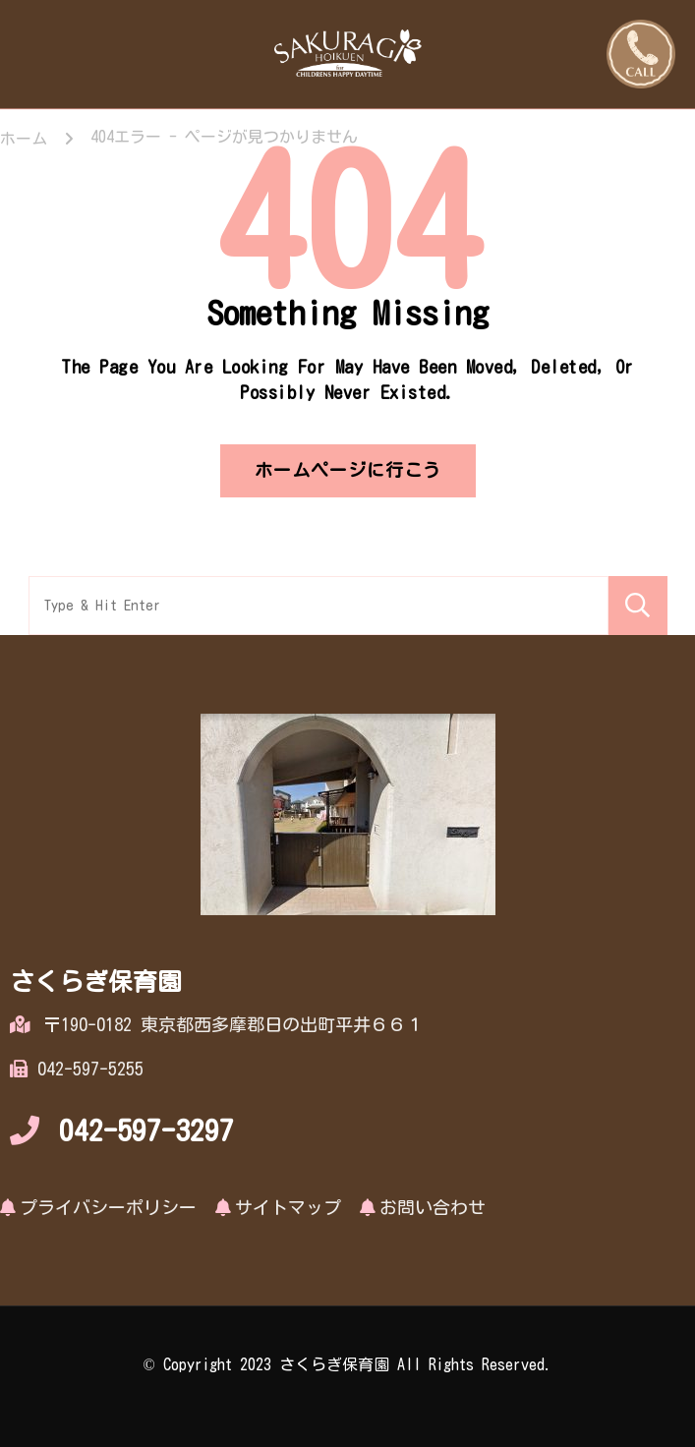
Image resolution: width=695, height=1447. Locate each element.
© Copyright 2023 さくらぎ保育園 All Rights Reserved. (347, 1364)
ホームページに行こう (348, 470)
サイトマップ (288, 1207)
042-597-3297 (146, 1130)
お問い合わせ (432, 1207)
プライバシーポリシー (108, 1207)
